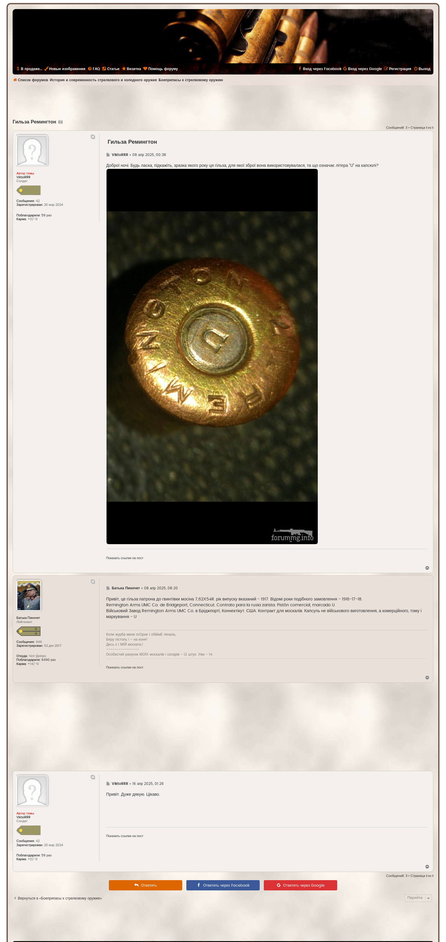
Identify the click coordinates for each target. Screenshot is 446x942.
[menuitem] (93, 69)
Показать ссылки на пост (124, 558)
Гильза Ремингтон (34, 122)
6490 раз (48, 659)
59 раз (46, 215)
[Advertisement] (223, 101)
